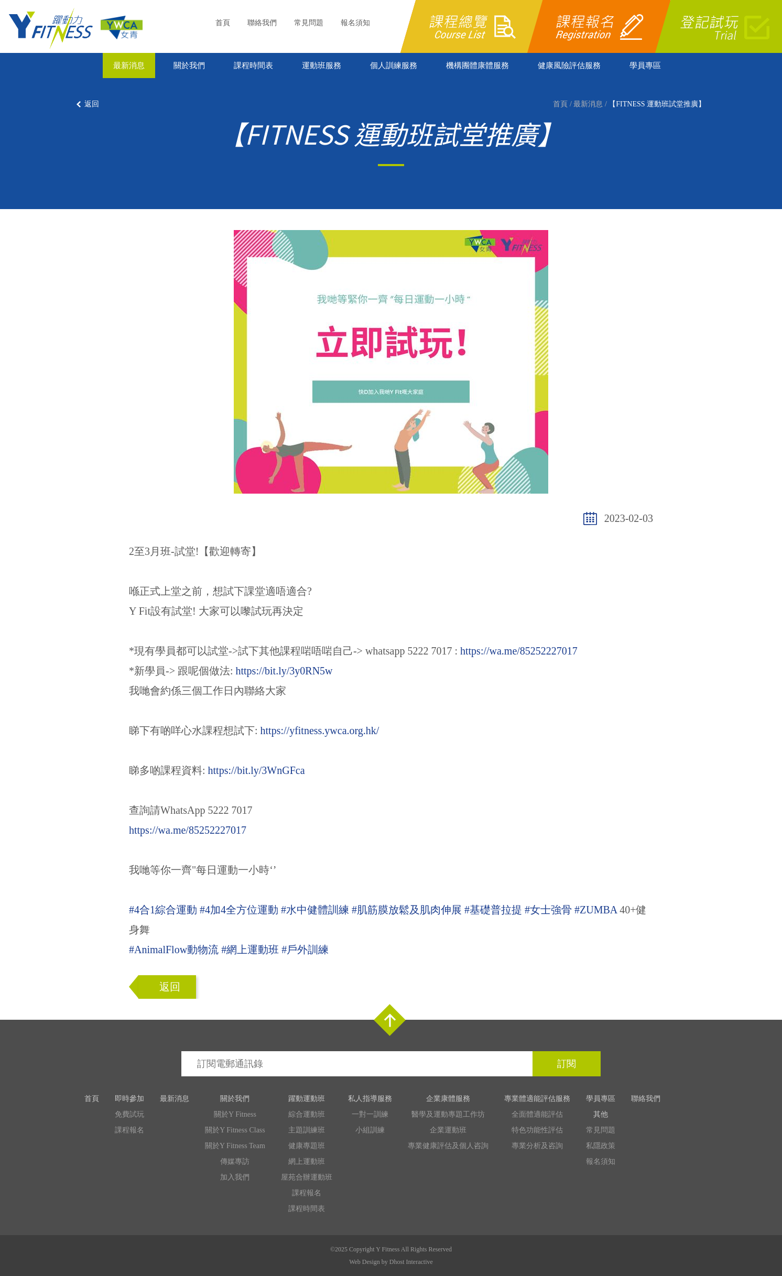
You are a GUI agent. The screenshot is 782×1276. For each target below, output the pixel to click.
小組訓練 (370, 1130)
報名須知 (355, 23)
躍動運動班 (306, 1099)
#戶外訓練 (305, 949)
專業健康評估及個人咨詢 (448, 1146)
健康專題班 (306, 1146)
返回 (91, 104)
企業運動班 (448, 1130)
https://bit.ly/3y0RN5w (284, 671)
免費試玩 (129, 1114)
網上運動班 (306, 1161)
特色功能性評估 (537, 1130)
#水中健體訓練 (315, 909)
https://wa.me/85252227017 (519, 651)
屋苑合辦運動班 (306, 1177)
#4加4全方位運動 (239, 909)
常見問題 (308, 23)
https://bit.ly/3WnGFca (256, 770)
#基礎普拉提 (493, 909)
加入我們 (234, 1177)
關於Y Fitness (235, 1114)
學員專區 (645, 65)
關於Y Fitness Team (235, 1146)
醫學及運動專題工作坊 (448, 1114)
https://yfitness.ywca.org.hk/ (319, 730)
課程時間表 (253, 65)
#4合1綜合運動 (163, 909)
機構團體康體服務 (477, 65)
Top (390, 1020)
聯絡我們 (262, 23)
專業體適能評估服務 (537, 1099)
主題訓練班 (306, 1130)
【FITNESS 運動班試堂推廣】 (657, 104)
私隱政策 (600, 1146)
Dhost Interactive (411, 1262)
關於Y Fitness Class (235, 1130)
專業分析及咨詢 (537, 1146)
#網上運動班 (250, 949)
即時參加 (129, 1099)
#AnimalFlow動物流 (174, 949)
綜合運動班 (306, 1114)
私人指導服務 (370, 1099)
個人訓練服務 (393, 65)
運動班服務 (321, 65)
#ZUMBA (595, 909)
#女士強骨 (548, 909)
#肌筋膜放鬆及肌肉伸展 (407, 909)
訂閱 (566, 1064)
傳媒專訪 (234, 1161)
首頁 (222, 23)
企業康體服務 (448, 1099)
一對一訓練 (370, 1114)
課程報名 (129, 1130)
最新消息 (129, 65)
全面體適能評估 (537, 1114)
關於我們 (189, 65)
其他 (600, 1114)
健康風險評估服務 (569, 65)
